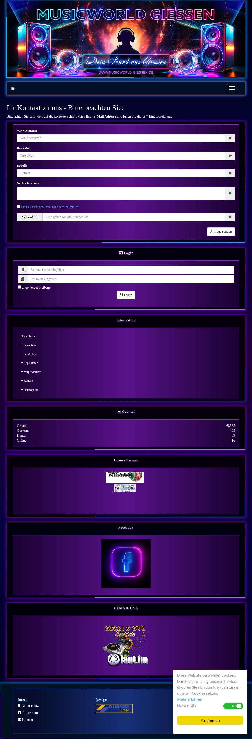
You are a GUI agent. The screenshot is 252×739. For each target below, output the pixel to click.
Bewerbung (29, 345)
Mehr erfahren (189, 699)
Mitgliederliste (31, 372)
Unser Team (28, 336)
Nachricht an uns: (28, 183)
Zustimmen (210, 720)
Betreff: (22, 165)
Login (126, 295)
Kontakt (27, 380)
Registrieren (29, 363)
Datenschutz (29, 390)
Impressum (28, 713)
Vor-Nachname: (27, 130)
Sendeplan (28, 354)
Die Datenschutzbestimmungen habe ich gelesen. (50, 207)
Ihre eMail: (24, 148)
